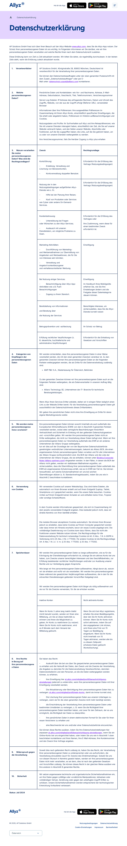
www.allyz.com (79, 47)
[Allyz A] (10, 17)
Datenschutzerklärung (109, 823)
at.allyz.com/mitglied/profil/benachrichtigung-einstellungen (75, 733)
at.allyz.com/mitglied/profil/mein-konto (66, 693)
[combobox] (26, 833)
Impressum (99, 827)
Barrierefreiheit (112, 827)
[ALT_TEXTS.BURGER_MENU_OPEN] (115, 5)
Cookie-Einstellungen (83, 827)
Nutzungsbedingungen (89, 823)
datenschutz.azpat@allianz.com (63, 82)
